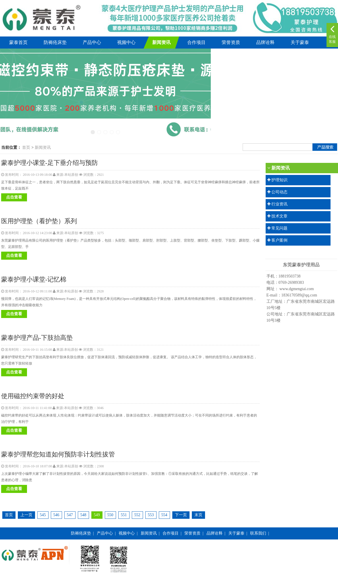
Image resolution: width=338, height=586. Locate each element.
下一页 (181, 515)
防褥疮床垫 (55, 42)
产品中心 (92, 42)
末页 (198, 515)
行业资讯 (279, 204)
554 (164, 515)
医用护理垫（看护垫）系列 (39, 221)
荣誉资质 (231, 42)
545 (43, 515)
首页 (26, 147)
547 (70, 515)
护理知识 (279, 180)
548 (83, 515)
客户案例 (279, 240)
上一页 (26, 515)
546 (56, 515)
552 (137, 515)
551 (124, 515)
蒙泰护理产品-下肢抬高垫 (37, 337)
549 (97, 515)
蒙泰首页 (18, 42)
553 (151, 515)
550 (110, 515)
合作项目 (196, 42)
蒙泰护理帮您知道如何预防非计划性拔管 (58, 454)
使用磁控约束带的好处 (32, 396)
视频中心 (126, 42)
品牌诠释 (265, 42)
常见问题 (279, 228)
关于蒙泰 (300, 42)
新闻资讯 (161, 42)
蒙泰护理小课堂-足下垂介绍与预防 (49, 162)
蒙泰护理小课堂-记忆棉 (33, 279)
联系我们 (258, 533)
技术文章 (279, 216)
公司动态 (279, 192)
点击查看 (14, 197)
